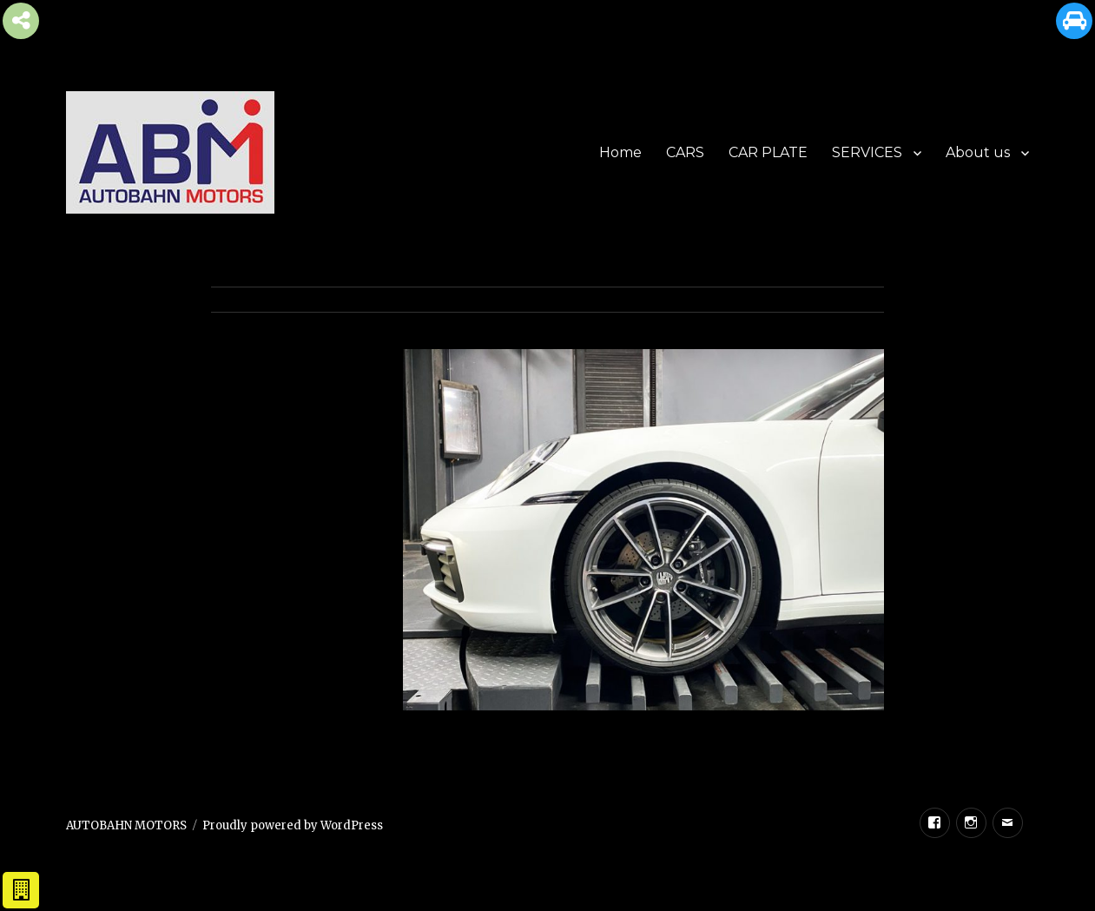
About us (978, 152)
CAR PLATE (768, 152)
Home (620, 152)
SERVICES (867, 152)
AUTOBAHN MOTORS (126, 825)
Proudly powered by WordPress (292, 825)
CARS (685, 152)
